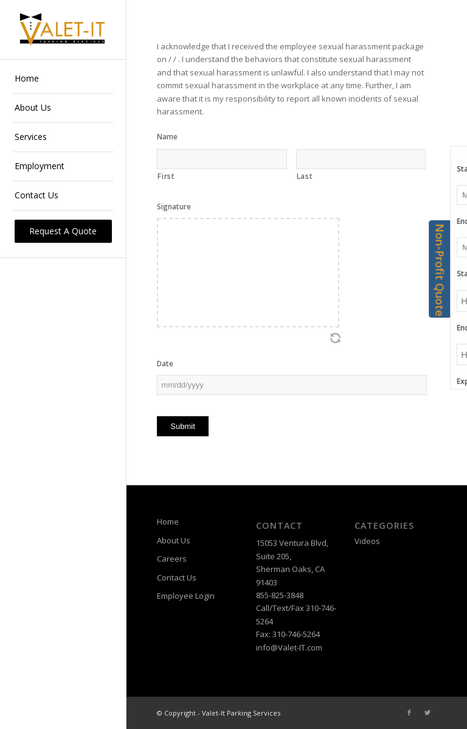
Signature (174, 207)
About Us (173, 540)
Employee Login (186, 595)
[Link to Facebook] (409, 712)
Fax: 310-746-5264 (288, 634)
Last (305, 176)
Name (167, 137)
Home (168, 521)
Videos (367, 540)
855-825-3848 (279, 595)
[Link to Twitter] (427, 712)
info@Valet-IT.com (289, 647)
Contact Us (176, 577)
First (166, 176)
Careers (172, 558)
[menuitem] (63, 79)
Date (165, 364)
